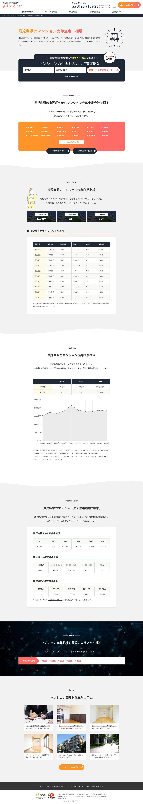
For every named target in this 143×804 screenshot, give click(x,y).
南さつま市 (46, 135)
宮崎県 (69, 661)
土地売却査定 (73, 12)
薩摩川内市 (61, 131)
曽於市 (90, 131)
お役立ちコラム (116, 12)
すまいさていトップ (44, 786)
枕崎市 (60, 127)
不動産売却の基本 (27, 12)
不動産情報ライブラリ (72, 303)
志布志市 (60, 135)
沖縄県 (78, 661)
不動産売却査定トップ (7, 15)
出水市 (90, 127)
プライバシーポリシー (68, 786)
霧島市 (105, 131)
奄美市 (75, 135)
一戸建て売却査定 (94, 12)
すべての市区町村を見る (71, 142)
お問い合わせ (99, 786)
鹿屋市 (44, 127)
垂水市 (44, 131)
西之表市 (30, 131)
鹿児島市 (30, 127)
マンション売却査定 (51, 12)
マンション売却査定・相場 (19, 15)
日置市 (75, 131)
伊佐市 (105, 135)
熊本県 (53, 661)
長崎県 (44, 661)
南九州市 (91, 135)
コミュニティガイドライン (82, 786)
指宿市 (105, 127)
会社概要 (52, 786)
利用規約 (58, 786)
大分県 (61, 661)
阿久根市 (76, 127)
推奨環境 (92, 786)
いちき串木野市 (32, 135)
